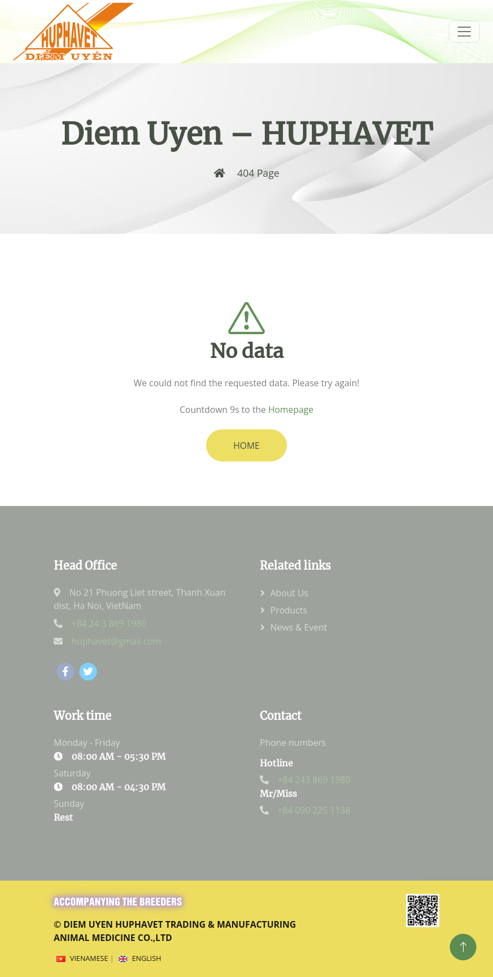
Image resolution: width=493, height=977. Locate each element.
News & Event (298, 627)
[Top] (463, 947)
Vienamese (89, 958)
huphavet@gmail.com (116, 641)
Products (288, 610)
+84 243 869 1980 (314, 780)
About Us (289, 593)
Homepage (291, 419)
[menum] (464, 32)
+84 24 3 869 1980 (109, 623)
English (146, 958)
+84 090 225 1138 (314, 810)
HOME (246, 455)
